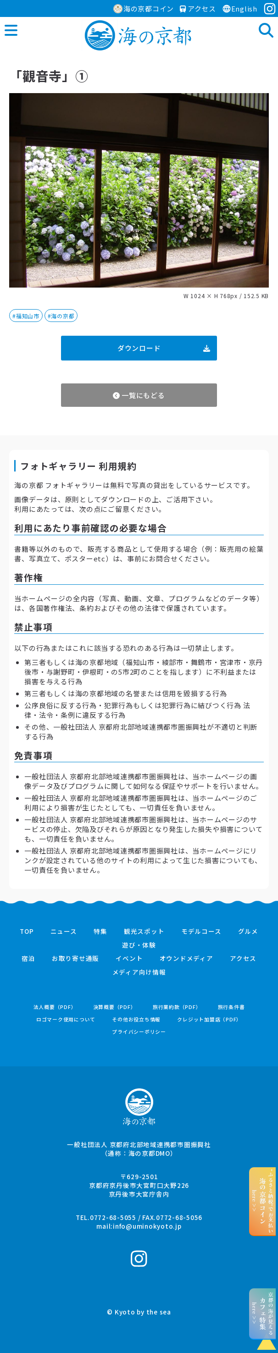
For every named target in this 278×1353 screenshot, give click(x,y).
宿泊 (28, 958)
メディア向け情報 (139, 972)
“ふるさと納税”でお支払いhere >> (262, 1201)
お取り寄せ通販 (75, 958)
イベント (129, 958)
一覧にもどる (139, 395)
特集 (100, 931)
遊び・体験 (139, 945)
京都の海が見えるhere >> (262, 1313)
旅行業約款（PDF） (177, 1006)
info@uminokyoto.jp (147, 1226)
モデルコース (201, 931)
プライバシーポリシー (139, 1031)
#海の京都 (61, 316)
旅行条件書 (231, 1006)
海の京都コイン (143, 8)
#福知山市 (25, 316)
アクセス (198, 8)
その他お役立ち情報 (136, 1019)
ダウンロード (163, 348)
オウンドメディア (186, 958)
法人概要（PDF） (55, 1006)
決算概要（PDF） (114, 1006)
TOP (26, 931)
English (239, 8)
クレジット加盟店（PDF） (209, 1019)
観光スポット (144, 931)
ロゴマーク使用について (65, 1019)
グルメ (248, 931)
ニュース (63, 931)
